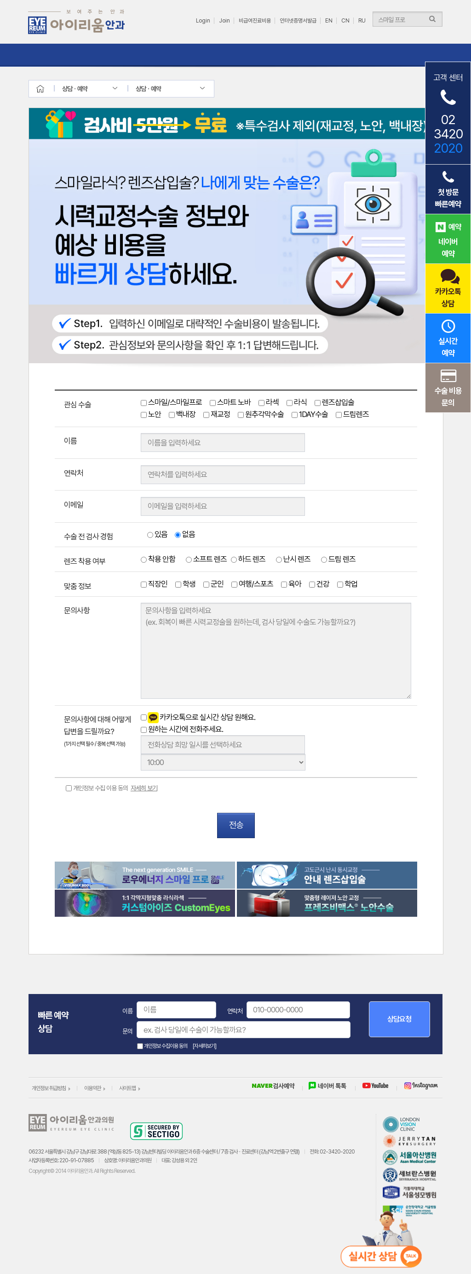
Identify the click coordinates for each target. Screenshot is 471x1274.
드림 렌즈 (338, 559)
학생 (185, 583)
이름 (70, 441)
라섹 (268, 402)
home (48, 88)
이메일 (73, 504)
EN (329, 20)
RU (362, 20)
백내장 (182, 414)
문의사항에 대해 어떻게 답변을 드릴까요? (97, 731)
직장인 (154, 583)
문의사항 (77, 610)
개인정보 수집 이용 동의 (115, 788)
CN (345, 20)
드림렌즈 (352, 414)
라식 (297, 402)
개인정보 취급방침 (49, 1088)
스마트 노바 (230, 402)
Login (203, 20)
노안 (151, 414)
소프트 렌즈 (206, 559)
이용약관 (92, 1088)
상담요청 (399, 1019)
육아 (291, 583)
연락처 (73, 473)
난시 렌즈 (293, 559)
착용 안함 (158, 559)
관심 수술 (77, 404)
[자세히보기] (204, 1046)
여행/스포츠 (252, 583)
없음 (185, 534)
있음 (157, 534)
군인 (213, 583)
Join (224, 20)
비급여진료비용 (255, 20)
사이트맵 (127, 1088)
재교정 (216, 414)
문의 (127, 1031)
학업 (347, 583)
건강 (319, 583)
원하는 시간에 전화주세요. (182, 729)
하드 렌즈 (248, 559)
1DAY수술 (310, 414)
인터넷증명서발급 (298, 20)
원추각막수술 (261, 414)
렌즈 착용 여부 (84, 561)
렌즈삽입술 (334, 402)
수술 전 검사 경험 (88, 536)
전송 (236, 825)
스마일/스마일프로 (171, 402)
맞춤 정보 (77, 586)
